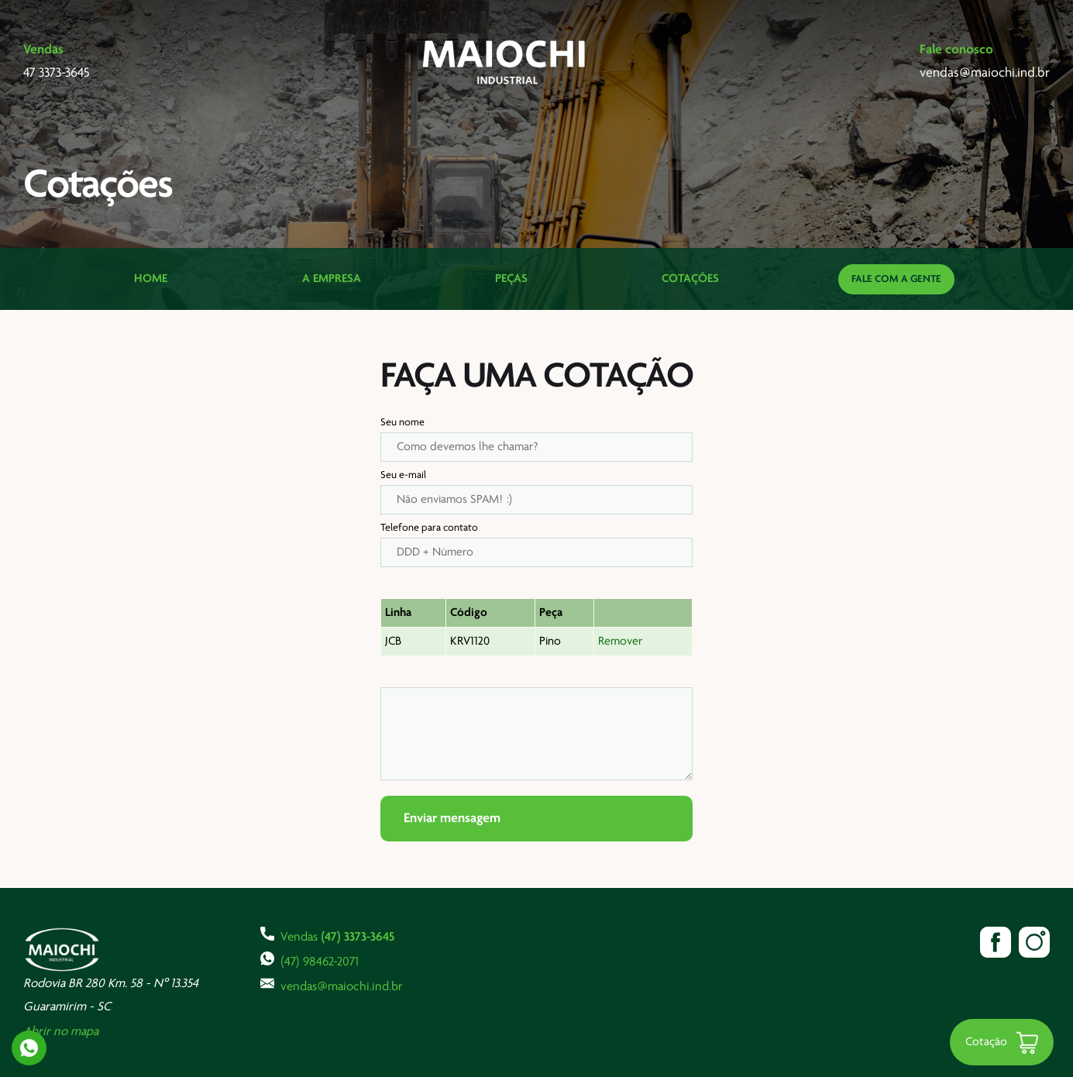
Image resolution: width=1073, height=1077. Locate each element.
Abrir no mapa (60, 1031)
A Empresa (331, 279)
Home (150, 279)
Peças (511, 279)
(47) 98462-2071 (309, 960)
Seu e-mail (403, 475)
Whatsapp (29, 1048)
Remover (620, 641)
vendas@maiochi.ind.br (331, 984)
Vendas (327, 935)
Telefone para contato (429, 528)
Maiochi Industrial (505, 61)
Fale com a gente (896, 279)
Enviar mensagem (452, 818)
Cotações (690, 279)
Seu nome (402, 422)
